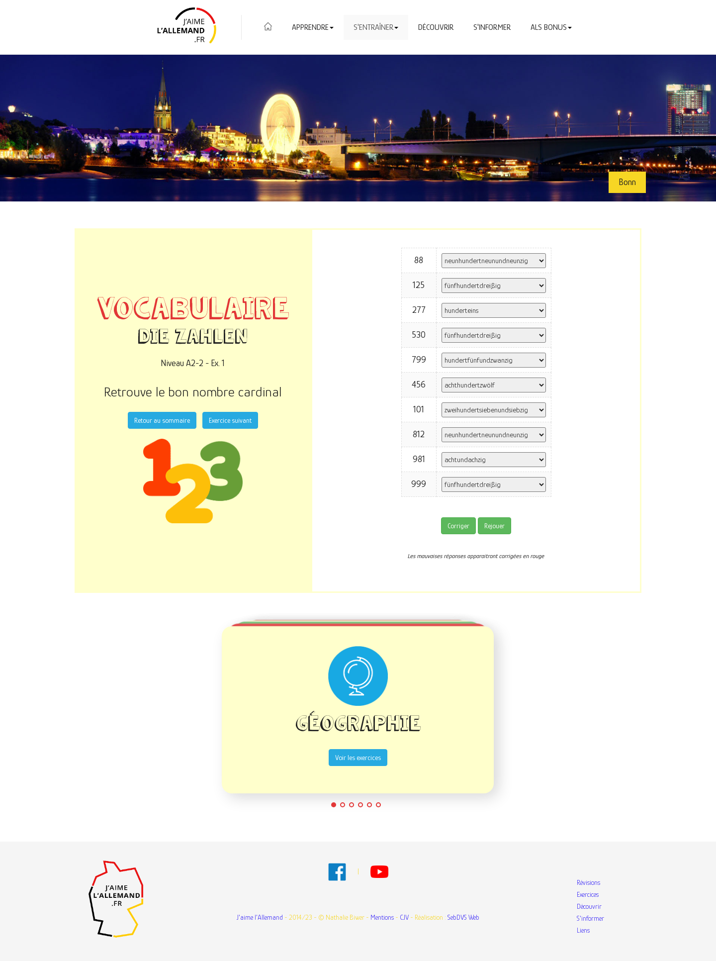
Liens (583, 930)
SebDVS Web (463, 917)
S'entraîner (376, 27)
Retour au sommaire (162, 420)
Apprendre (313, 27)
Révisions (588, 882)
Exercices (588, 894)
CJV (404, 917)
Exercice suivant (230, 420)
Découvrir (435, 27)
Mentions (382, 917)
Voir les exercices (358, 758)
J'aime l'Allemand (260, 917)
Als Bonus (551, 27)
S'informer (492, 27)
